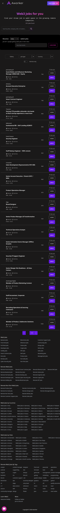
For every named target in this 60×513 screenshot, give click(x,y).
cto (13, 475)
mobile (44, 478)
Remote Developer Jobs (7, 377)
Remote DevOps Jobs (21, 375)
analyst (3, 467)
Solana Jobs (23, 345)
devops (25, 472)
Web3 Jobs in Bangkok (7, 448)
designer (25, 467)
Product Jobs (23, 356)
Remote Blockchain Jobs (22, 380)
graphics (36, 480)
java (35, 491)
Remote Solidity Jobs (6, 380)
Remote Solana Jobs (38, 372)
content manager (17, 467)
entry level (26, 483)
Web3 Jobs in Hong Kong (22, 443)
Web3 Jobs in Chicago (6, 459)
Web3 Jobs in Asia (5, 405)
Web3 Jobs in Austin (6, 446)
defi (14, 488)
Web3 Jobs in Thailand (53, 405)
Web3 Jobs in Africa (6, 408)
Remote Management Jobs (47, 391)
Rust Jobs (3, 356)
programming (54, 475)
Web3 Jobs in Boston (6, 456)
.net (24, 478)
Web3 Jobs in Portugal (37, 424)
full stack (36, 470)
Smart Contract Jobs (6, 353)
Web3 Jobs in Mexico (36, 411)
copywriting (16, 470)
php (52, 470)
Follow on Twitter (19, 499)
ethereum (26, 486)
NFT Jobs (22, 351)
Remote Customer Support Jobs (9, 396)
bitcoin (2, 478)
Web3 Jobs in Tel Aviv (38, 454)
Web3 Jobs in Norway (37, 419)
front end (36, 467)
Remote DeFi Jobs (52, 369)
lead (44, 470)
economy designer (28, 480)
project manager (55, 478)
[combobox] (27, 57)
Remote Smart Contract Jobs (23, 369)
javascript (45, 467)
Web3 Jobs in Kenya (36, 405)
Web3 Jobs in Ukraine (53, 408)
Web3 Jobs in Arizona (6, 443)
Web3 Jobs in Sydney (37, 451)
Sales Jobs (40, 351)
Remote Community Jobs (29, 388)
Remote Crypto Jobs (38, 377)
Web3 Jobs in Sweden (37, 430)
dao (14, 480)
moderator (46, 480)
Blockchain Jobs (24, 340)
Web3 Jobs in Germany (23, 405)
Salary (12, 56)
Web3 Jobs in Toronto (38, 459)
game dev (36, 472)
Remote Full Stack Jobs (7, 375)
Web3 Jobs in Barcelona (7, 451)
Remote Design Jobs (27, 391)
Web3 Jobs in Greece (22, 416)
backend (3, 475)
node (44, 488)
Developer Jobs (5, 348)
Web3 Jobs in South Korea (38, 408)
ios (35, 488)
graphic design (38, 478)
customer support (18, 478)
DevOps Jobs (4, 359)
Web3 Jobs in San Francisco (39, 443)
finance (25, 488)
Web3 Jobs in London (21, 448)
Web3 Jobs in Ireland (22, 421)
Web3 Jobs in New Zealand (38, 421)
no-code (45, 486)
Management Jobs (43, 356)
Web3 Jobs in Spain (36, 427)
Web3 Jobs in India (22, 424)
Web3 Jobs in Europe (6, 411)
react (52, 486)
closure (3, 488)
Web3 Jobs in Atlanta (6, 440)
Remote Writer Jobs (27, 393)
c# (1, 483)
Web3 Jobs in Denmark (23, 408)
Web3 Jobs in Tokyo (37, 456)
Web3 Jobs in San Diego (38, 440)
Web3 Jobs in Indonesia (23, 419)
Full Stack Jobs (4, 345)
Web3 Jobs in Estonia (23, 411)
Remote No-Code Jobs (7, 391)
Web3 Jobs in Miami (21, 451)
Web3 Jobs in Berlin (6, 454)
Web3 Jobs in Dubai (21, 438)
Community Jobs (42, 343)
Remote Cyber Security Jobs (23, 377)
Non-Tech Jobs (24, 361)
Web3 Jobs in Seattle (37, 446)
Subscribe (53, 45)
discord (25, 475)
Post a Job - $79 (53, 3)
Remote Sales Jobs (27, 396)
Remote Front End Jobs (7, 369)
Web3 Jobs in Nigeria (37, 413)
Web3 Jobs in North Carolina (23, 459)
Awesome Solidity (5, 499)
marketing (45, 475)
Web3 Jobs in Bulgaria (7, 424)
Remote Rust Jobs (20, 372)
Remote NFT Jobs (37, 380)
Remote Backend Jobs (6, 372)
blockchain (3, 480)
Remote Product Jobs (6, 388)
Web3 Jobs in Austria (6, 421)
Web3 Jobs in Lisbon (21, 446)
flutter (25, 491)
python (53, 480)
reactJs (52, 488)
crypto (14, 472)
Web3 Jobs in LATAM (6, 413)
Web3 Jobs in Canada (6, 427)
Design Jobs (41, 345)
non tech (45, 491)
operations (54, 467)
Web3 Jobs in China (6, 430)
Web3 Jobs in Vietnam (53, 416)
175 (32, 333)
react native (54, 491)
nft (43, 483)
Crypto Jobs (23, 348)
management (46, 472)
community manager (6, 491)
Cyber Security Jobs (6, 361)
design (14, 491)
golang (36, 475)
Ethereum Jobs (24, 343)
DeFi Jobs (22, 353)
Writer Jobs (41, 348)
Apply (52, 77)
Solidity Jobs (4, 351)
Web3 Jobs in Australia (7, 419)
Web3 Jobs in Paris (37, 438)
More (52, 73)
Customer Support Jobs (44, 340)
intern (35, 486)
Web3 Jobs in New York (22, 454)
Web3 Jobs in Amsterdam (7, 438)
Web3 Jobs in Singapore (38, 448)
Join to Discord (19, 501)
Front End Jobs (5, 343)
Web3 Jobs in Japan (22, 430)
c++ (2, 486)
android (3, 470)
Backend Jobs (4, 340)
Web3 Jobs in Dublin (21, 440)
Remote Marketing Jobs (46, 388)
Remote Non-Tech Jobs (7, 393)
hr (34, 483)
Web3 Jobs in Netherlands (38, 416)
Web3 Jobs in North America (8, 416)
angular (3, 472)
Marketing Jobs (42, 353)
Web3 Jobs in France (22, 413)
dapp (14, 483)
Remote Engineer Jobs (39, 375)
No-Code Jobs (24, 359)
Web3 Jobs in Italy (22, 427)
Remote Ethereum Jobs (39, 369)
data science (16, 486)
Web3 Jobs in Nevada (21, 456)
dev (24, 470)
